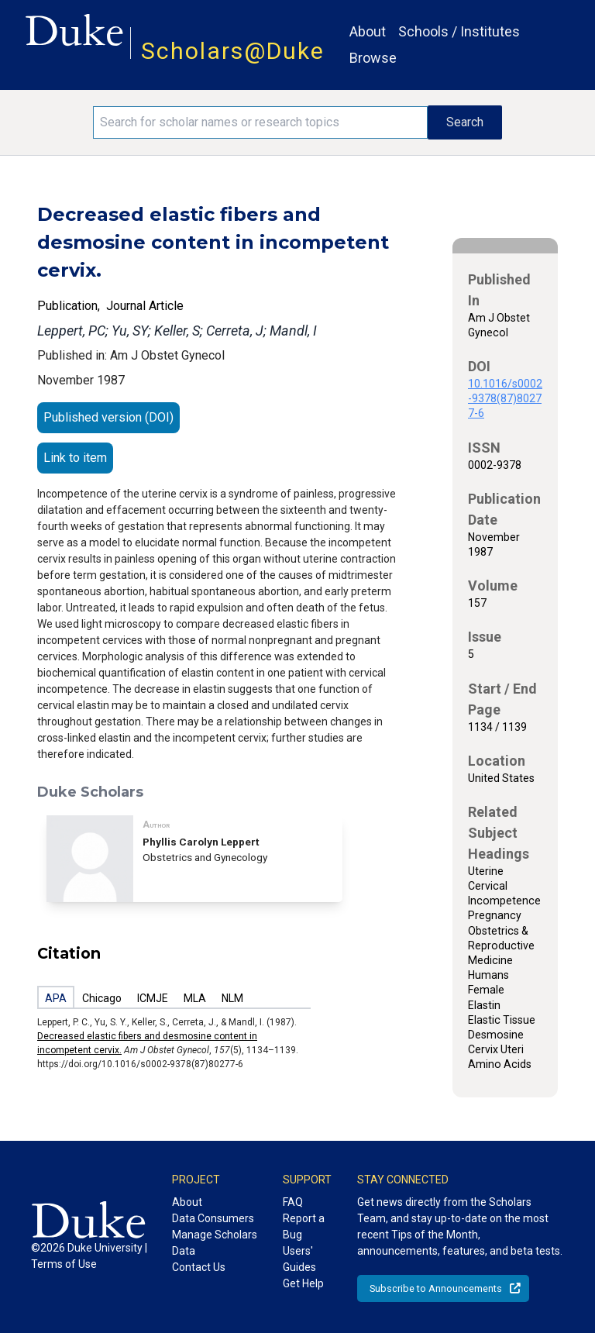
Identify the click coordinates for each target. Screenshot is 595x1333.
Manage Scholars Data (214, 1242)
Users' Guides (299, 1259)
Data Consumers (213, 1218)
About (367, 31)
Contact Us (198, 1267)
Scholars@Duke (233, 50)
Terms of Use (64, 1264)
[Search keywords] (260, 122)
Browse (373, 58)
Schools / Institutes (459, 31)
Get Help (303, 1283)
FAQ (293, 1202)
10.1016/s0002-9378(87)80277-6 (505, 398)
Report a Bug (304, 1226)
